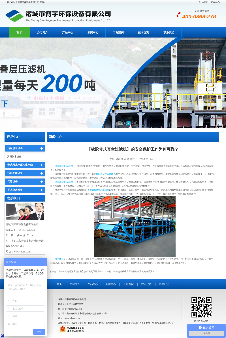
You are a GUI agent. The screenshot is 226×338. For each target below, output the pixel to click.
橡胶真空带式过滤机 (64, 166)
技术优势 (143, 32)
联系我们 (168, 32)
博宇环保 (59, 259)
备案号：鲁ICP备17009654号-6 (158, 323)
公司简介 (42, 32)
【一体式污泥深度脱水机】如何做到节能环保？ (81, 271)
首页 (59, 284)
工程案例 (118, 32)
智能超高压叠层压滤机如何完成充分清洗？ (134, 271)
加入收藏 (203, 2)
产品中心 (215, 2)
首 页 (19, 32)
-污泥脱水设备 (14, 156)
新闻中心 (93, 32)
